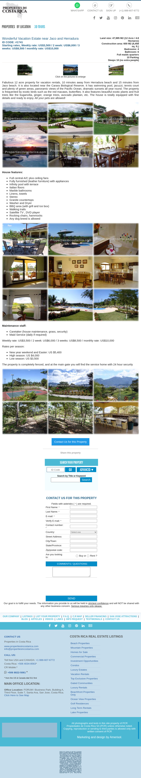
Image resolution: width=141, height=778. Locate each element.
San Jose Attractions (123, 616)
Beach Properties (80, 643)
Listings (27, 616)
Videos (49, 619)
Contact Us (112, 619)
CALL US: (10, 655)
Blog (24, 619)
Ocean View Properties (83, 699)
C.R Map (77, 616)
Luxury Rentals (79, 687)
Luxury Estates (79, 669)
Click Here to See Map (16, 695)
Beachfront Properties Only (83, 693)
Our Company (11, 616)
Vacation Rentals (80, 674)
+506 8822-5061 (17, 672)
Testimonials (94, 619)
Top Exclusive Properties (84, 678)
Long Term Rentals (81, 708)
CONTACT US (12, 636)
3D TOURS (39, 26)
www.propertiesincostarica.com (21, 646)
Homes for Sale (79, 652)
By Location (24, 26)
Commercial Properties (83, 656)
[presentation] (71, 587)
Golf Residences (80, 703)
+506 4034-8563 (27, 663)
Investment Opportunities (84, 661)
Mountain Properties (82, 647)
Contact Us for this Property (70, 441)
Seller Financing (95, 616)
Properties (8, 26)
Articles (36, 619)
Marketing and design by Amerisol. (99, 737)
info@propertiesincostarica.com (21, 649)
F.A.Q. (66, 616)
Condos (75, 665)
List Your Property (48, 616)
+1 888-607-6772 (45, 660)
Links (59, 619)
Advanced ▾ (86, 469)
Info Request (74, 619)
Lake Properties (79, 712)
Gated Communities (82, 683)
